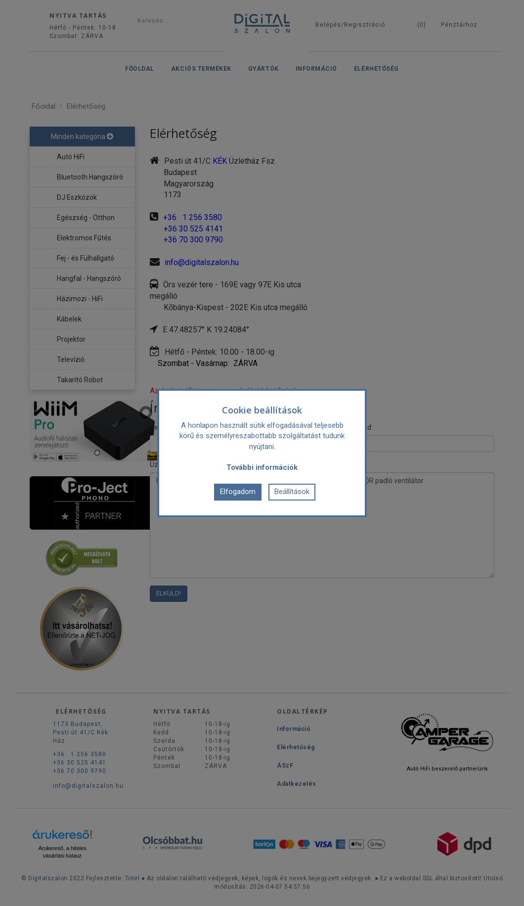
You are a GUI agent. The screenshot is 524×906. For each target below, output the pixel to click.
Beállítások (291, 491)
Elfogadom (238, 491)
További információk (262, 467)
